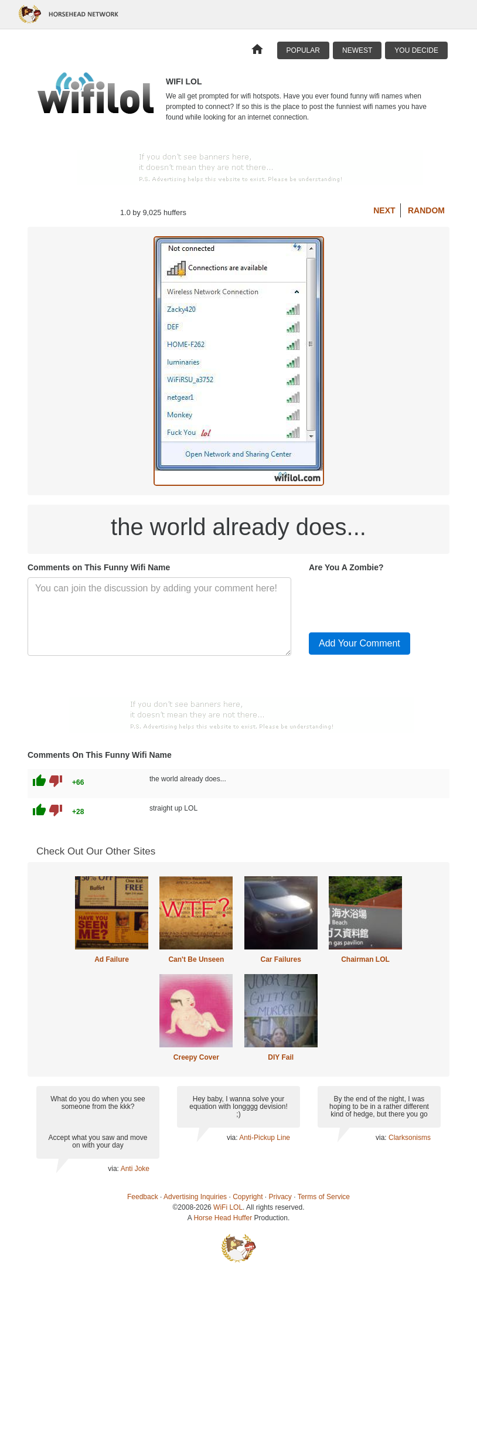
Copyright (248, 1197)
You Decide (416, 50)
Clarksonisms (410, 1138)
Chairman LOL (365, 959)
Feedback (142, 1197)
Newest (357, 50)
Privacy (280, 1197)
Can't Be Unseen (196, 959)
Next (384, 210)
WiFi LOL (228, 1207)
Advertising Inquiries (195, 1197)
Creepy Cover (196, 1057)
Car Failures (280, 959)
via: (114, 1169)
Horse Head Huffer (222, 1218)
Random (426, 210)
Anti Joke (135, 1169)
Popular (303, 50)
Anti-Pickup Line (264, 1138)
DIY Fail (281, 1057)
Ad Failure (111, 959)
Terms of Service (324, 1197)
